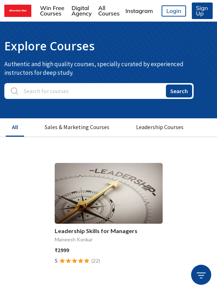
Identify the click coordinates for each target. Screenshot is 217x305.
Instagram (139, 10)
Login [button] (173, 10)
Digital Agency (82, 10)
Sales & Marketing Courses (77, 127)
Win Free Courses (52, 10)
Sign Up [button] (202, 10)
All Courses (108, 10)
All (15, 127)
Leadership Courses (160, 127)
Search (179, 91)
